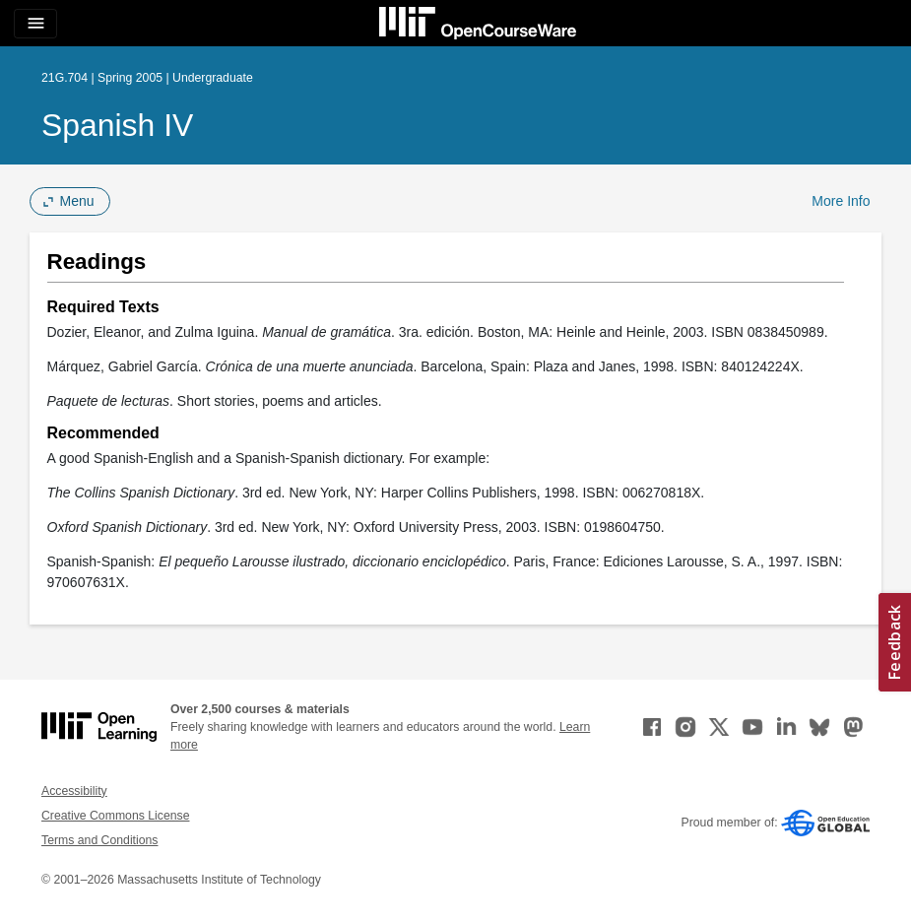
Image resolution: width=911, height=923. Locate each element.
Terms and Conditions (99, 840)
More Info (841, 201)
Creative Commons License (115, 816)
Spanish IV (117, 125)
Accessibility (74, 791)
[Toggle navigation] (35, 23)
